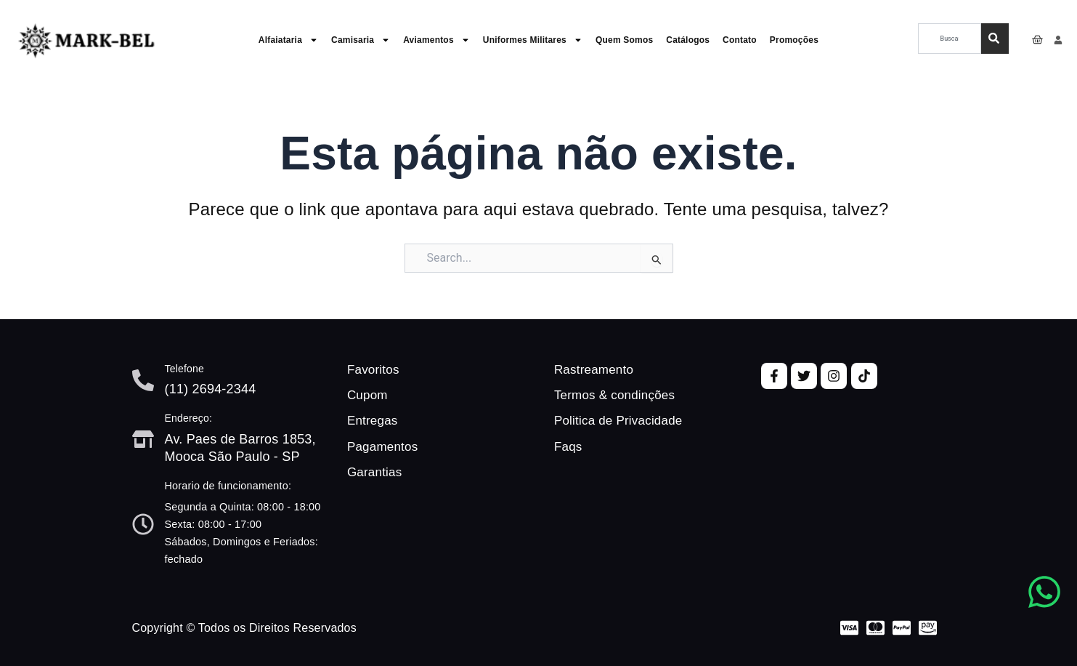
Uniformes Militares (532, 40)
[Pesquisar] (995, 38)
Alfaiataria (288, 40)
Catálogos (688, 40)
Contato (740, 40)
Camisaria (360, 40)
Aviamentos (436, 40)
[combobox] (949, 38)
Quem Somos (624, 40)
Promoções (794, 40)
